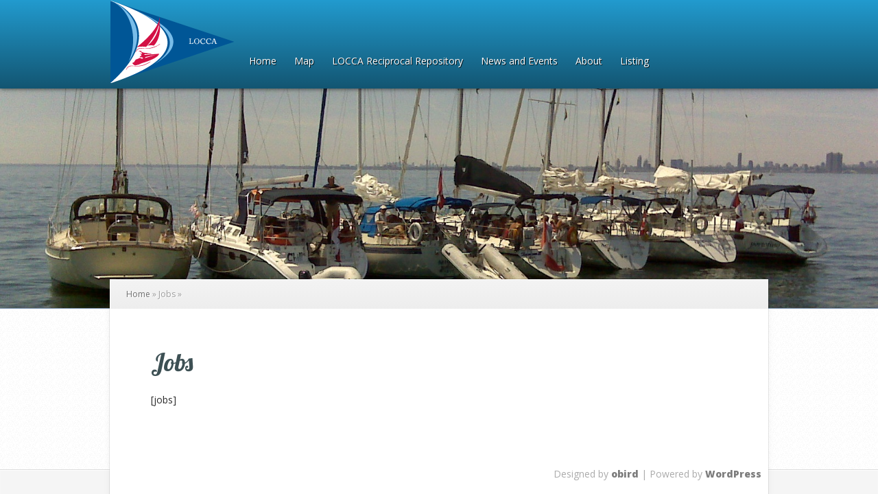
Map (304, 61)
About (589, 61)
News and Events (519, 61)
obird (625, 473)
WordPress (733, 473)
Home (262, 61)
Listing (634, 61)
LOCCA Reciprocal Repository (397, 61)
